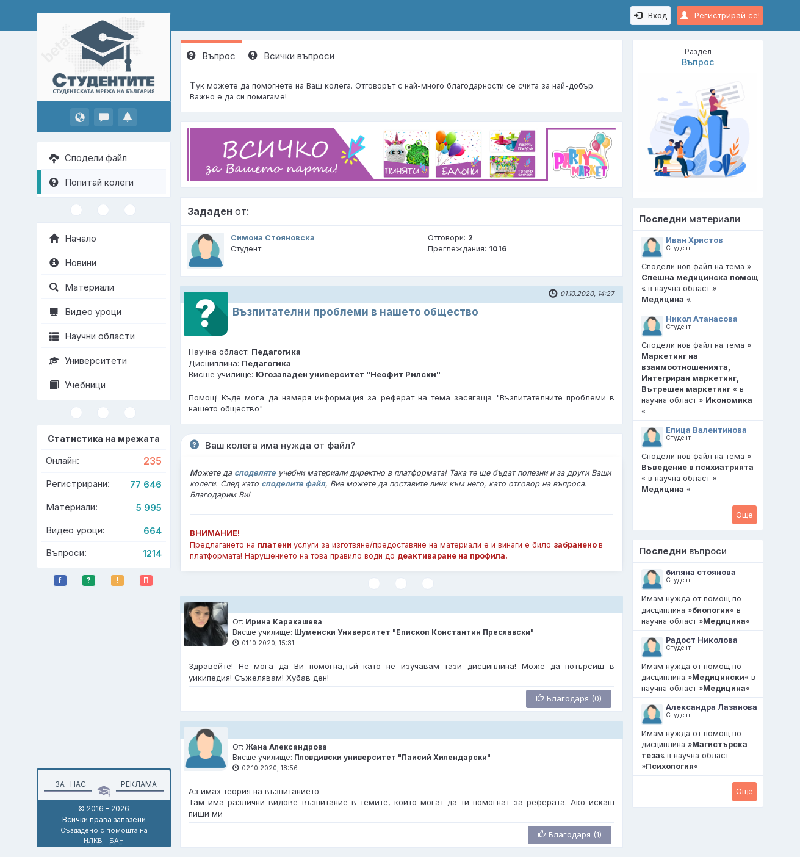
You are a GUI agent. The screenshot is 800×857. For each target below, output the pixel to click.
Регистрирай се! (720, 15)
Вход (650, 15)
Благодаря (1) (570, 834)
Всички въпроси (291, 56)
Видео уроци (85, 311)
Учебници (77, 385)
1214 (152, 553)
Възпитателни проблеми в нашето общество (355, 312)
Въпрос (211, 56)
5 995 (149, 507)
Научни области (92, 336)
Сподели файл (88, 158)
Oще (744, 514)
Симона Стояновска (273, 237)
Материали (81, 287)
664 (152, 531)
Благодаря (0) (569, 698)
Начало (72, 238)
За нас (68, 784)
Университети (88, 360)
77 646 (146, 484)
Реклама (139, 784)
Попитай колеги (91, 182)
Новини (72, 263)
